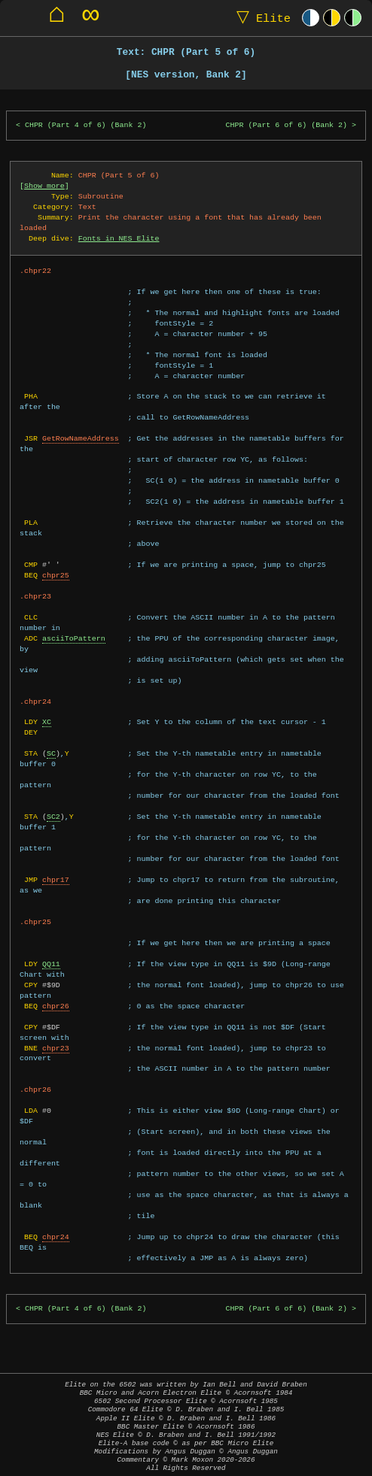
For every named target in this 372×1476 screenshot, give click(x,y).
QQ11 (51, 964)
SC (51, 753)
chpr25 (55, 575)
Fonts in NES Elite (119, 238)
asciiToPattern (73, 638)
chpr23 (55, 1048)
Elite (260, 18)
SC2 (53, 816)
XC (46, 722)
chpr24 (55, 1237)
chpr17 (55, 879)
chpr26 (55, 1006)
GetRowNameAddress (80, 438)
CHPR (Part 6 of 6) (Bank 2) (287, 125)
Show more (44, 185)
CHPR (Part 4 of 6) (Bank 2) (86, 125)
